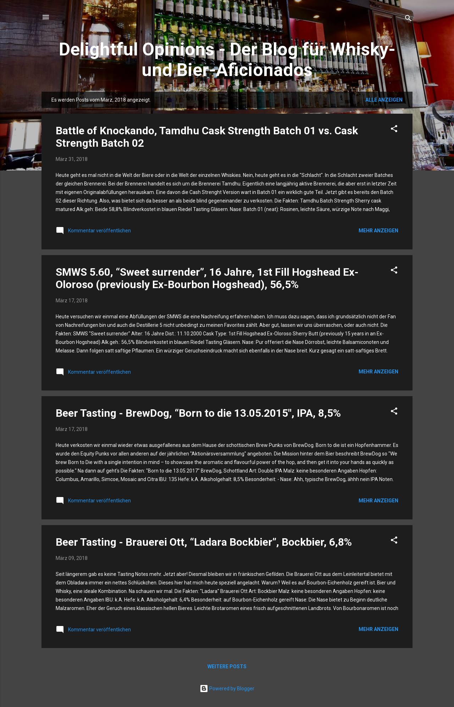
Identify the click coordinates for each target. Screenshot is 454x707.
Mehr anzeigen (378, 230)
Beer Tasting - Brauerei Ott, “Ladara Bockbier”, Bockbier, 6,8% (204, 542)
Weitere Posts (227, 666)
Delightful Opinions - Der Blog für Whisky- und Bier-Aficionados (227, 59)
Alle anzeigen (384, 100)
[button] (394, 129)
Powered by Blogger (227, 688)
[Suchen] (408, 19)
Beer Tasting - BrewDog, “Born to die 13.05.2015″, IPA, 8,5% (198, 413)
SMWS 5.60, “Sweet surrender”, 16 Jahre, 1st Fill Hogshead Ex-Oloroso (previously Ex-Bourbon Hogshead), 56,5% (207, 278)
